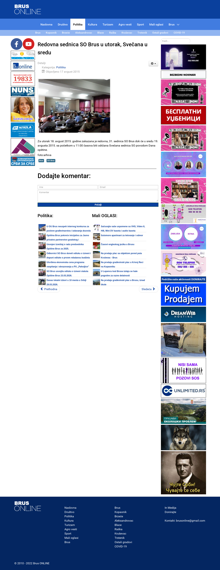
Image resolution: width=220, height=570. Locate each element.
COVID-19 (121, 546)
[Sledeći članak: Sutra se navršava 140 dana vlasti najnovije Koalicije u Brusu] (148, 289)
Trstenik (120, 538)
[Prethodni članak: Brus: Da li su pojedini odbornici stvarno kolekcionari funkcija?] (49, 289)
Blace (118, 525)
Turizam (69, 525)
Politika (61, 67)
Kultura (69, 520)
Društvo (69, 512)
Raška (118, 529)
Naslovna (70, 507)
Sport (67, 533)
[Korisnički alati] (153, 63)
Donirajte (170, 512)
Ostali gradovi (123, 542)
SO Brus (51, 160)
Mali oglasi (71, 538)
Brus (41, 160)
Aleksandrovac (124, 520)
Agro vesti (70, 529)
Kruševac (120, 533)
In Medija (170, 507)
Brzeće (119, 516)
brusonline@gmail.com (190, 520)
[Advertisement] (23, 220)
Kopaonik (121, 512)
